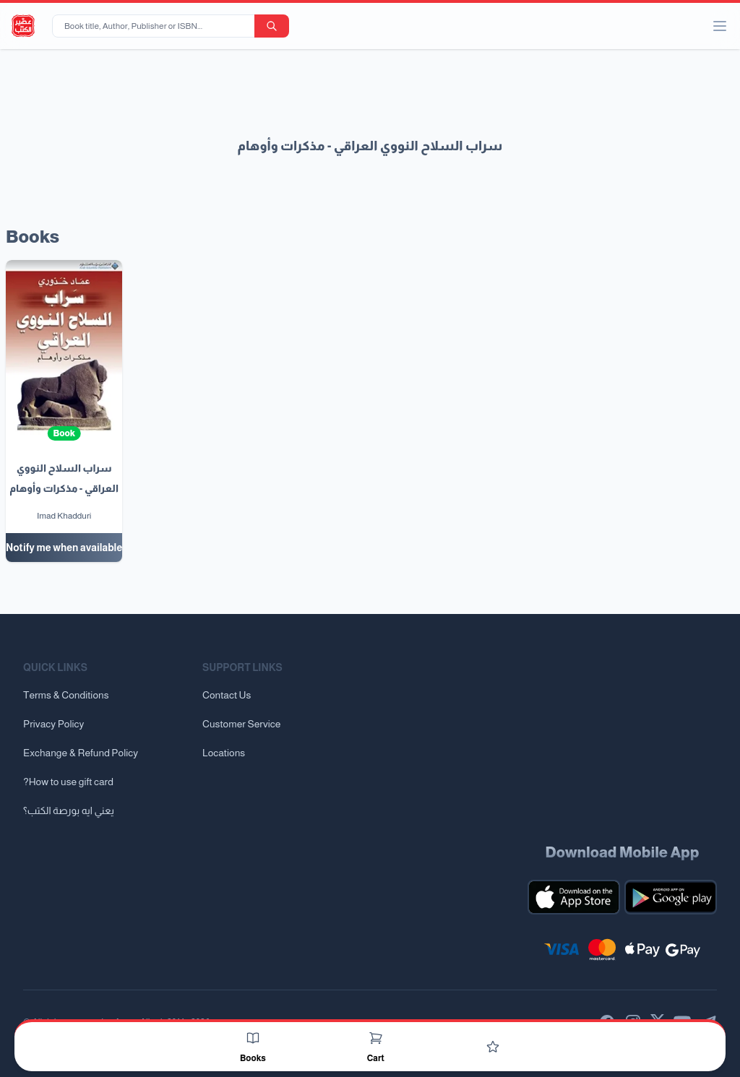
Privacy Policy (53, 724)
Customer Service (241, 724)
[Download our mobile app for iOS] (574, 897)
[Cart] (375, 1038)
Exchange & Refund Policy (80, 752)
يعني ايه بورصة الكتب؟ (68, 810)
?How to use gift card (68, 781)
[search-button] (271, 26)
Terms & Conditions (66, 695)
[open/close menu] (719, 26)
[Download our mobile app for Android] (670, 897)
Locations (223, 752)
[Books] (253, 1038)
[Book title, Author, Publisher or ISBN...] (156, 26)
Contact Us (226, 695)
